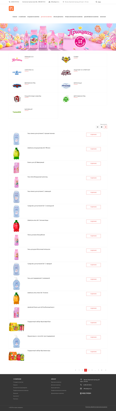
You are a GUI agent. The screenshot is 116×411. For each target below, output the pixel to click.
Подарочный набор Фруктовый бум (39, 321)
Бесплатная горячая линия (33, 2)
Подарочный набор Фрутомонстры (39, 350)
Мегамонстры (30, 83)
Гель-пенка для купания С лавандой (39, 191)
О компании (22, 16)
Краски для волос (58, 16)
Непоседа (78, 83)
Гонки (76, 56)
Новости (15, 385)
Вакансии (103, 16)
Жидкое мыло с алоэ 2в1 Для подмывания (41, 336)
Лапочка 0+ (29, 70)
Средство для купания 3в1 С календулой (41, 205)
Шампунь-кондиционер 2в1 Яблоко (39, 148)
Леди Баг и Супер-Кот (82, 70)
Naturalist (29, 109)
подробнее (93, 134)
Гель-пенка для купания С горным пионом (41, 133)
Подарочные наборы (33, 96)
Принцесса (29, 56)
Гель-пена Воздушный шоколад (38, 177)
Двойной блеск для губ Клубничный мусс (41, 307)
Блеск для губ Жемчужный (36, 162)
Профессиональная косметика (74, 16)
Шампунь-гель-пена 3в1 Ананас (38, 292)
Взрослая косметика (56, 382)
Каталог (53, 379)
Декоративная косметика (91, 16)
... (95, 370)
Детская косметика (46, 16)
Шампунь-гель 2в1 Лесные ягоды (38, 220)
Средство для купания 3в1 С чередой (40, 263)
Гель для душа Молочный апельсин (39, 249)
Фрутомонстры (79, 96)
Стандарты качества (18, 382)
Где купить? (16, 396)
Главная (14, 16)
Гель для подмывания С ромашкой (39, 278)
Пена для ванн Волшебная (36, 234)
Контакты (15, 399)
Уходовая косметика (33, 16)
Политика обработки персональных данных (96, 407)
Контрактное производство (20, 387)
